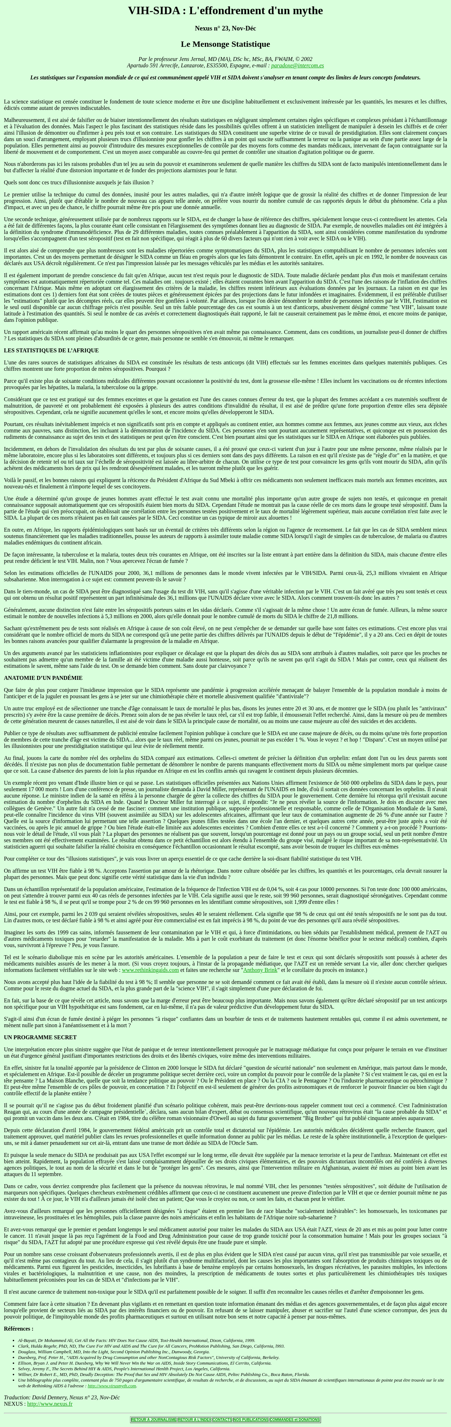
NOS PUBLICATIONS (251, 1420)
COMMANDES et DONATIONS (295, 1420)
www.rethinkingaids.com (150, 970)
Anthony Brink (260, 970)
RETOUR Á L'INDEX (194, 1420)
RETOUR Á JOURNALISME (154, 1420)
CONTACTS (222, 1420)
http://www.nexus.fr (50, 1404)
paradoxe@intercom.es (297, 65)
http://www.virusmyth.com (112, 1385)
